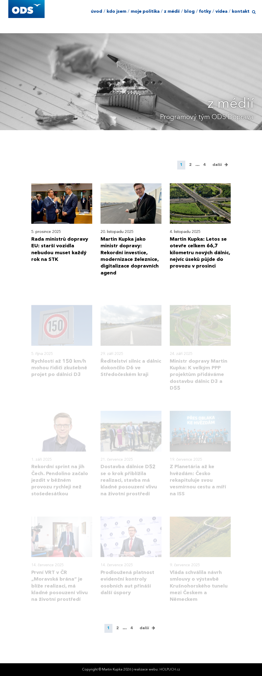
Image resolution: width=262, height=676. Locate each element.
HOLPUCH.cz (170, 669)
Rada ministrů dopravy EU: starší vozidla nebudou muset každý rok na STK (59, 249)
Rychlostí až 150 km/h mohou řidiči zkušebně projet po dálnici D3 (59, 372)
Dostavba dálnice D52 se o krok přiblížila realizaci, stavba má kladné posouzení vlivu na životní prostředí (129, 484)
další (217, 165)
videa (221, 11)
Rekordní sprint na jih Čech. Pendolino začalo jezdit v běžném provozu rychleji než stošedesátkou (59, 484)
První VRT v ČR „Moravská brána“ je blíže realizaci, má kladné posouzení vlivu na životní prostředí (59, 590)
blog (189, 11)
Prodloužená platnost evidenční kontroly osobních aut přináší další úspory (127, 586)
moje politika (145, 11)
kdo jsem (116, 11)
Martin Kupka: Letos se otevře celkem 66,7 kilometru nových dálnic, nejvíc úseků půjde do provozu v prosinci (200, 253)
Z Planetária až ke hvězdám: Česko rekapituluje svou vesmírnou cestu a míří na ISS (198, 484)
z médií (172, 11)
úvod (96, 11)
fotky (205, 11)
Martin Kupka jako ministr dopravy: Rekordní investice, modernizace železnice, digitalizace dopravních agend (130, 256)
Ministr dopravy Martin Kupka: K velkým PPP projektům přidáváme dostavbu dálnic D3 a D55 (198, 378)
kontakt (241, 11)
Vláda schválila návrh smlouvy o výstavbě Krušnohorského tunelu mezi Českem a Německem (199, 590)
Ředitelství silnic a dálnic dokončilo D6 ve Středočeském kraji (131, 372)
